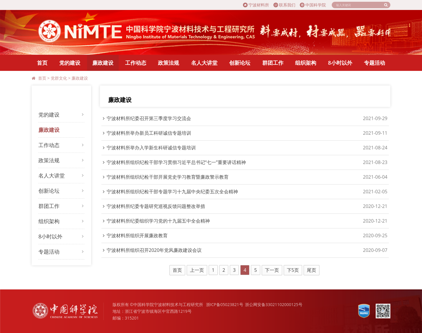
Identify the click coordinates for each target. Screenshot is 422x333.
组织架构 (305, 62)
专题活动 (374, 62)
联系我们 (284, 5)
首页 (42, 62)
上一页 (197, 270)
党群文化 (59, 78)
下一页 (272, 270)
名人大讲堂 (204, 62)
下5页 (293, 270)
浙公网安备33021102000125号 (273, 304)
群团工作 (272, 62)
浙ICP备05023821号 (224, 304)
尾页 (311, 270)
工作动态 (135, 62)
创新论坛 (239, 62)
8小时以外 (340, 62)
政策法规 (168, 62)
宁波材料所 (256, 5)
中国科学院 (313, 5)
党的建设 (69, 62)
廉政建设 (102, 62)
